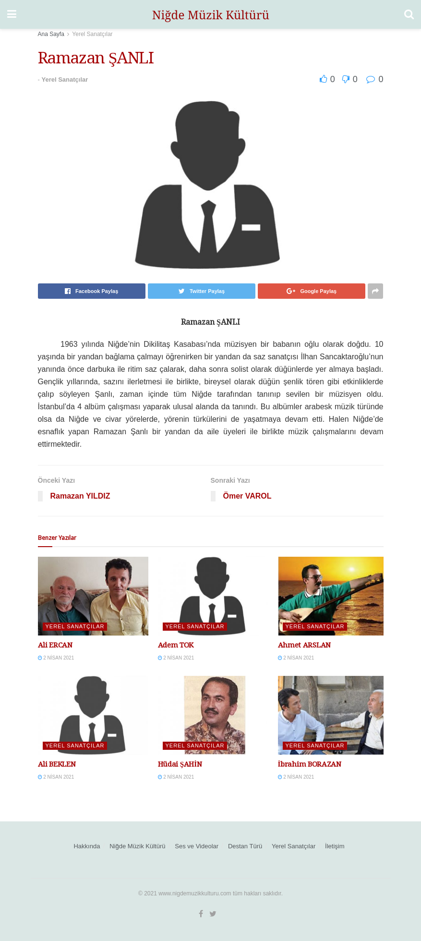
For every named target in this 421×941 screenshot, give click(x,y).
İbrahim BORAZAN (309, 764)
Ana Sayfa (51, 34)
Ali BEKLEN (57, 764)
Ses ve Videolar (196, 846)
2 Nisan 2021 (56, 657)
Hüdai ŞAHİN (180, 764)
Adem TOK (176, 645)
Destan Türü (245, 846)
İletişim (334, 846)
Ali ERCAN (55, 645)
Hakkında (86, 846)
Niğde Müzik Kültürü (137, 846)
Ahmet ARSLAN (304, 645)
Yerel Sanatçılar (92, 34)
